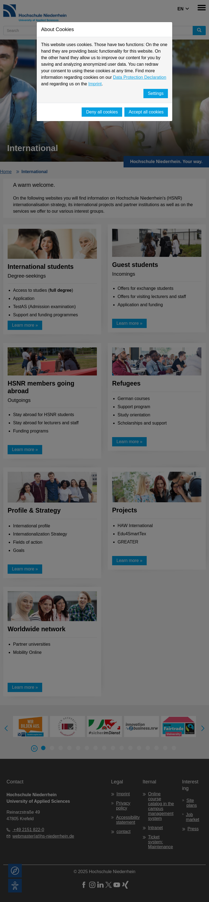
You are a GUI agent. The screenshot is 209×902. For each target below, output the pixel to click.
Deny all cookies (102, 112)
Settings (156, 93)
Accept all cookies (146, 112)
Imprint (95, 84)
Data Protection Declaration (139, 77)
